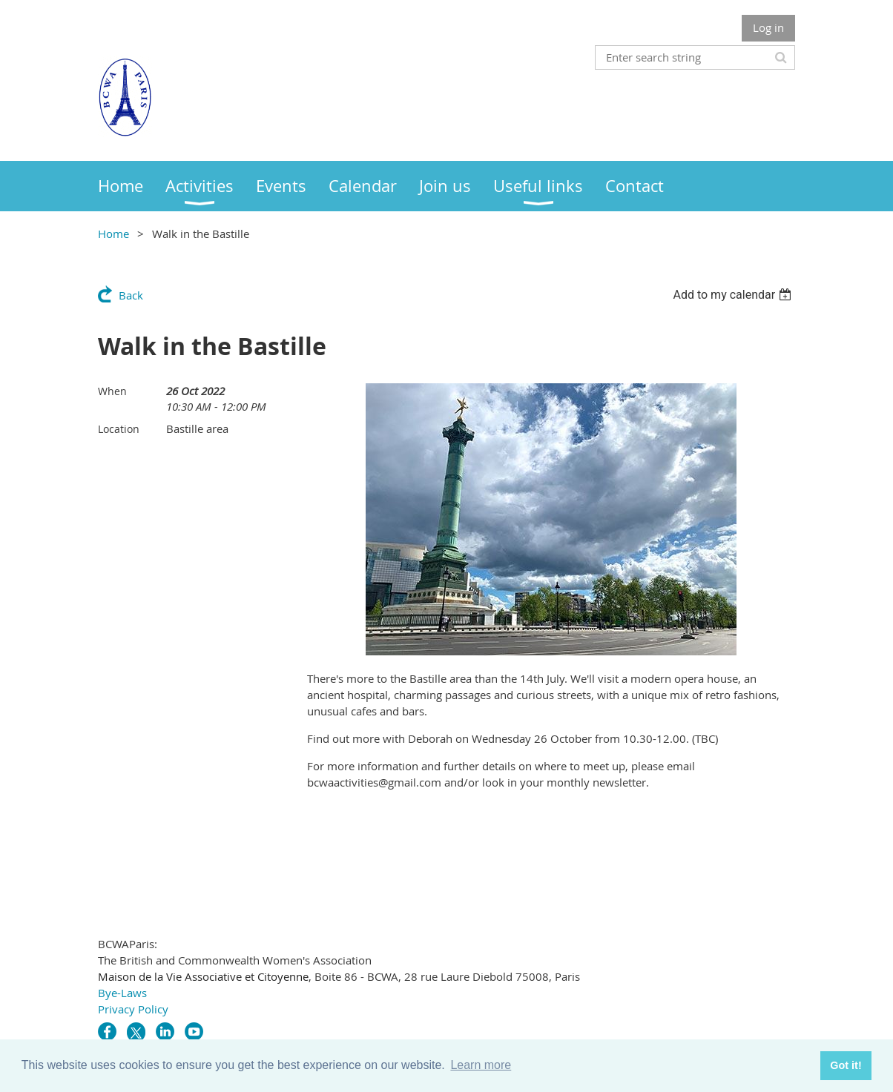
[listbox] (734, 294)
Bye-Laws (122, 992)
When (112, 391)
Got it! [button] (845, 1065)
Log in (768, 27)
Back (131, 295)
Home (113, 233)
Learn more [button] (480, 1065)
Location (118, 429)
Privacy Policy (133, 1009)
